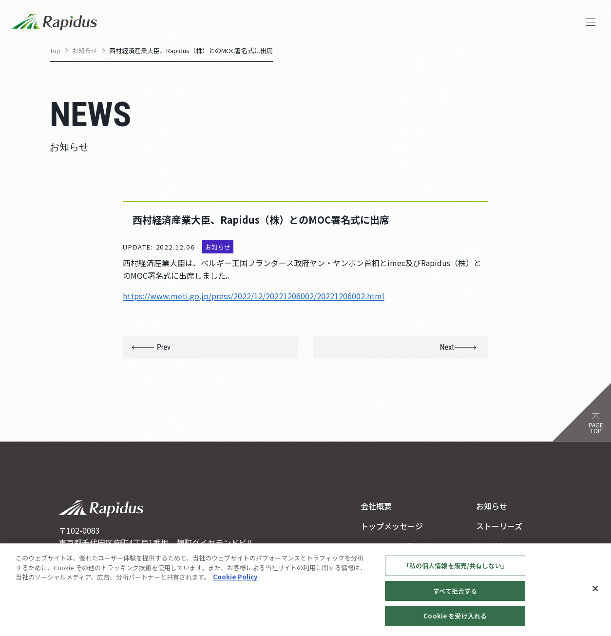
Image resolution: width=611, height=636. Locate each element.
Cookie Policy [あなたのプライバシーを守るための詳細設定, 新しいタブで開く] (235, 581)
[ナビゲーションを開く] (590, 22)
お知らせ (84, 50)
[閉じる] (595, 593)
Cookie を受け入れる (455, 620)
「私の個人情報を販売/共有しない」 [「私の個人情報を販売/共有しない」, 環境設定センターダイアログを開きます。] (455, 570)
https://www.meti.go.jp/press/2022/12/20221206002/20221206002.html (253, 296)
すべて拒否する (455, 595)
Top (55, 50)
